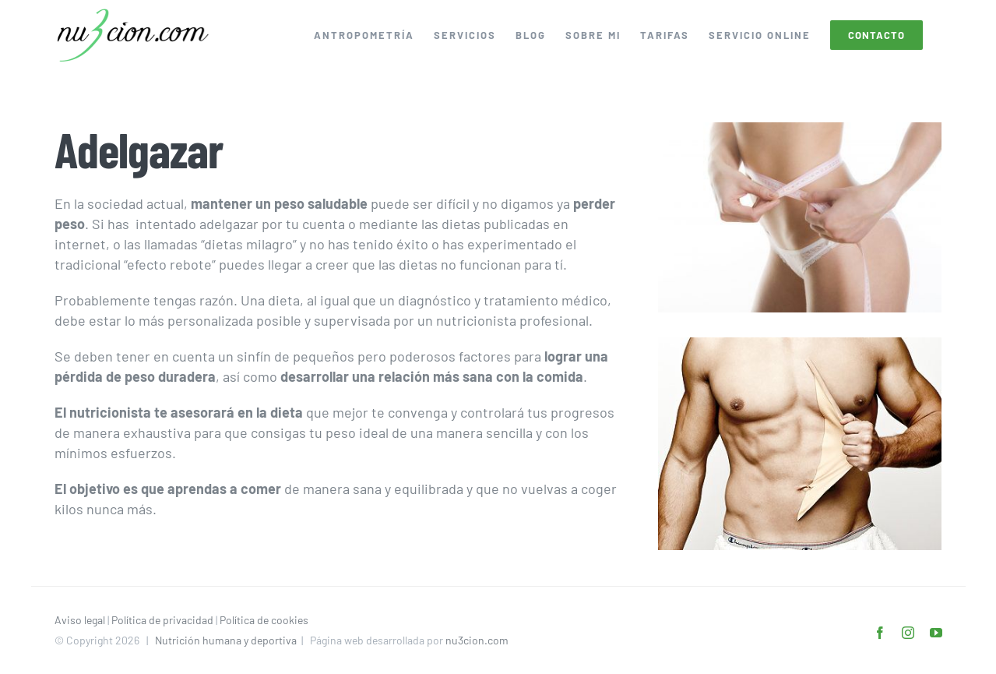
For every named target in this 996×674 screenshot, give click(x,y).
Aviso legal (80, 619)
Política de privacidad (162, 619)
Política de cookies (264, 619)
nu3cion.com (477, 640)
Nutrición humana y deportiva (226, 640)
